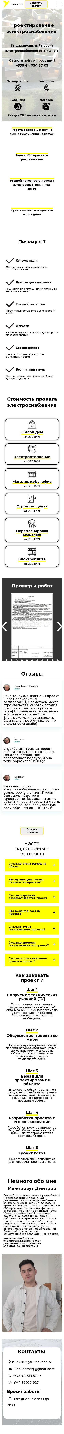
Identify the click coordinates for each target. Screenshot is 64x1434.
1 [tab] (6, 660)
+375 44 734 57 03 (32, 65)
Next (59, 627)
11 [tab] (58, 660)
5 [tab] (27, 660)
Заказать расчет (36, 4)
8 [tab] (42, 660)
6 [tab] (32, 660)
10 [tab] (52, 660)
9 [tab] (47, 660)
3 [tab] (17, 660)
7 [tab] (37, 660)
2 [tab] (11, 660)
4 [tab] (22, 660)
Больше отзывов (32, 831)
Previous (4, 627)
